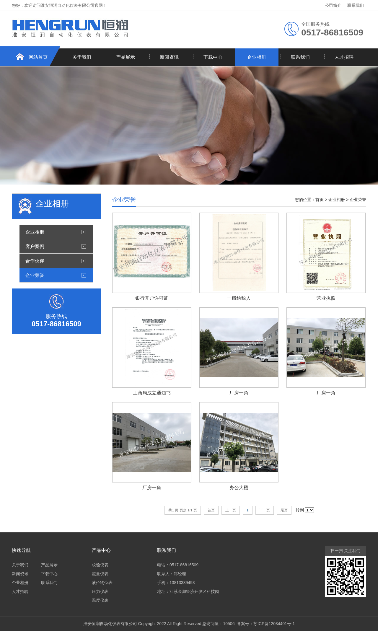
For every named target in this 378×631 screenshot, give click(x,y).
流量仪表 (100, 573)
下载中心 (212, 57)
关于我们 (81, 57)
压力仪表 (100, 591)
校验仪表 (100, 564)
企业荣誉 (34, 275)
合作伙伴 (34, 260)
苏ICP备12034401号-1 (274, 623)
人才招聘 (344, 57)
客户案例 (34, 246)
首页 (319, 199)
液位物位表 (102, 582)
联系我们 (355, 5)
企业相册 (256, 57)
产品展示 (125, 57)
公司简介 (333, 5)
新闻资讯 (169, 57)
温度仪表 (100, 600)
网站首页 (38, 57)
